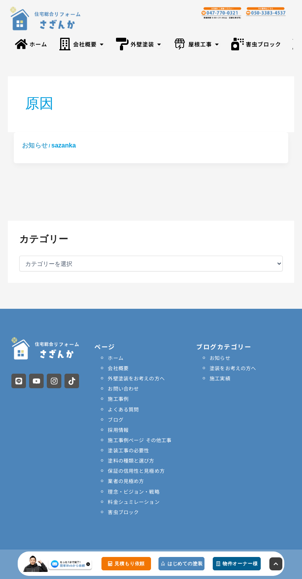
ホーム (115, 357)
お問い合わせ (123, 388)
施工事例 (118, 398)
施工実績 (220, 378)
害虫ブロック (123, 511)
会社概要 (118, 368)
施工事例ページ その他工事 (139, 439)
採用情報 (118, 429)
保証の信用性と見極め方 (136, 470)
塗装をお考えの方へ (233, 368)
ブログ (115, 419)
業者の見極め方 (126, 480)
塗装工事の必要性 (128, 450)
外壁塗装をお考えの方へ (136, 378)
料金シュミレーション (133, 501)
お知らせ (34, 145)
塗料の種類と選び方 (131, 460)
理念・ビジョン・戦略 (133, 490)
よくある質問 (123, 409)
